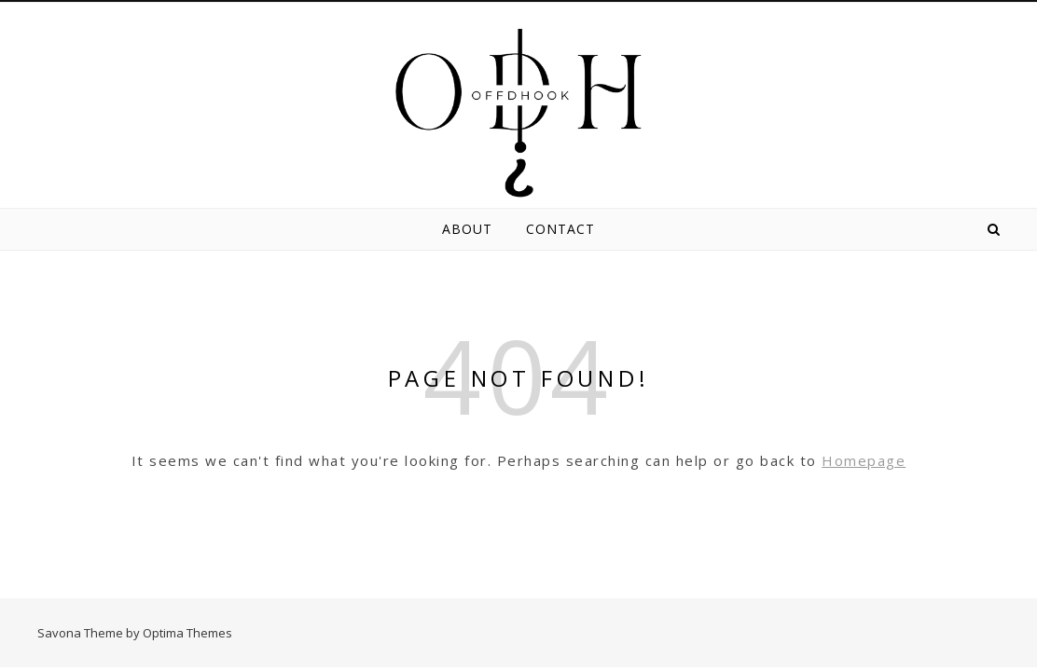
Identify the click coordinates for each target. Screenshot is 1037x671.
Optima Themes (187, 632)
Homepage (864, 460)
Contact (560, 229)
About (467, 229)
